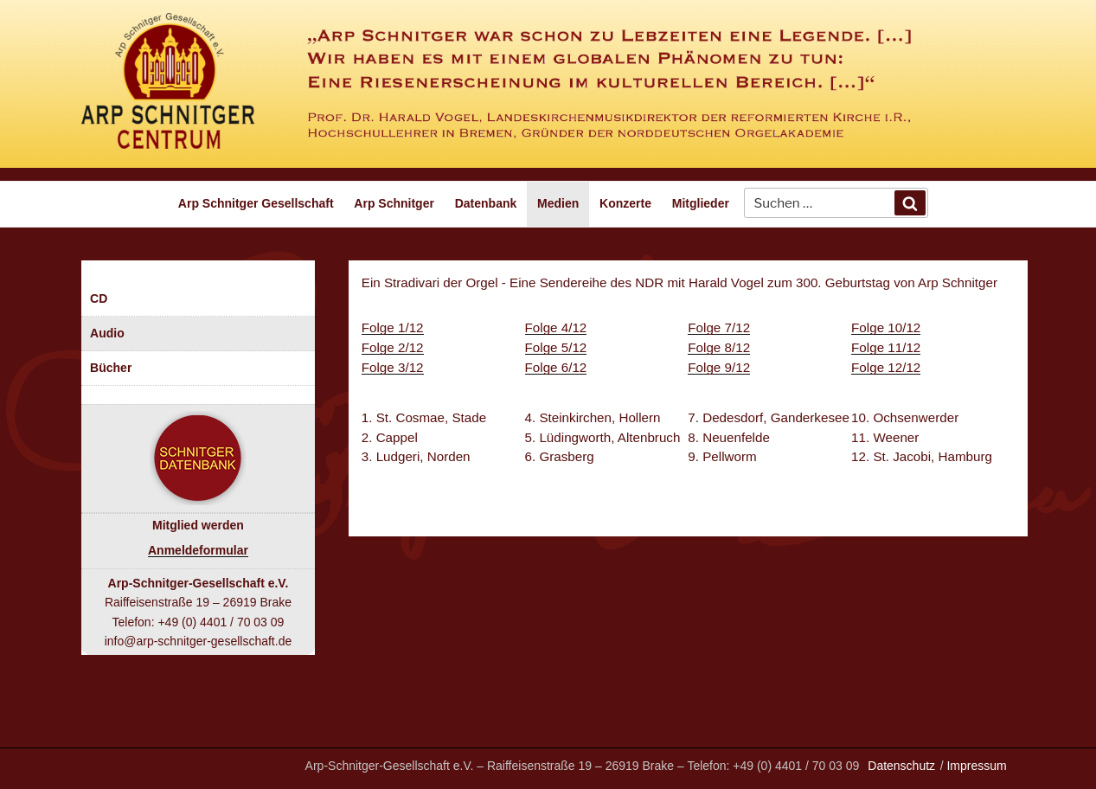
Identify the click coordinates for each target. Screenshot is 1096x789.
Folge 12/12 (885, 367)
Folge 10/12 (885, 327)
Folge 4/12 (556, 327)
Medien (558, 203)
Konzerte (625, 203)
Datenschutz (901, 766)
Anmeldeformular (198, 550)
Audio (107, 333)
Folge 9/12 (719, 367)
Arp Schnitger (394, 203)
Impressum (976, 766)
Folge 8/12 (719, 347)
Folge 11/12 (885, 347)
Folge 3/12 (393, 367)
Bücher (110, 368)
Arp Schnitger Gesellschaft (256, 203)
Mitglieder (700, 203)
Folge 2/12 (393, 347)
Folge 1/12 (393, 327)
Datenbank (486, 203)
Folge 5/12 (556, 347)
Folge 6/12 (556, 367)
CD (98, 298)
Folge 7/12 (719, 327)
